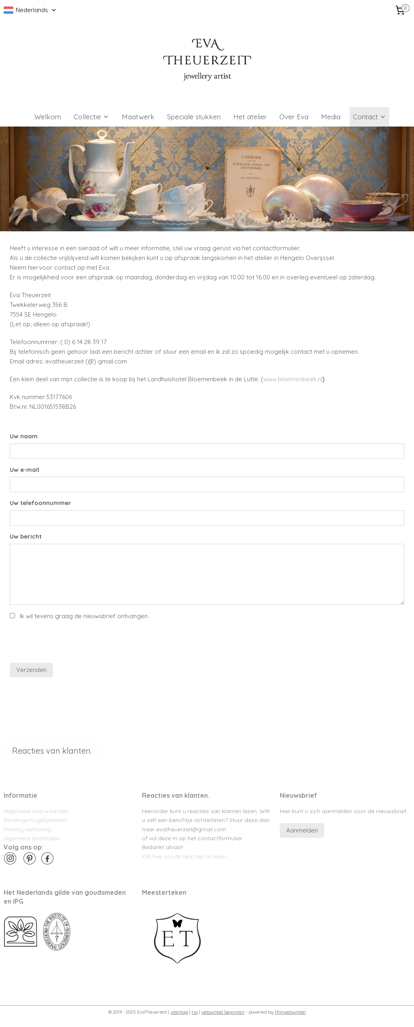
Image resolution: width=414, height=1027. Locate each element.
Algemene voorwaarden (36, 810)
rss (195, 1012)
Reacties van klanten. (52, 751)
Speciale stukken (194, 116)
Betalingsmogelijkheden (36, 819)
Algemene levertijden (31, 838)
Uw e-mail (24, 469)
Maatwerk (138, 116)
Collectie (91, 116)
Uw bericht (26, 536)
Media (330, 116)
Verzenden (31, 670)
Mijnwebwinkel (290, 1012)
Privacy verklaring (27, 829)
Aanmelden (302, 830)
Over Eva (293, 116)
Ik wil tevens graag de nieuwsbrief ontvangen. (84, 616)
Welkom (47, 116)
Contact (369, 116)
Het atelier (250, 116)
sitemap (179, 1012)
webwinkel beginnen (223, 1012)
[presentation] (71, 640)
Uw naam (24, 436)
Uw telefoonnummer (40, 503)
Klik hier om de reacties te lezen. (185, 856)
